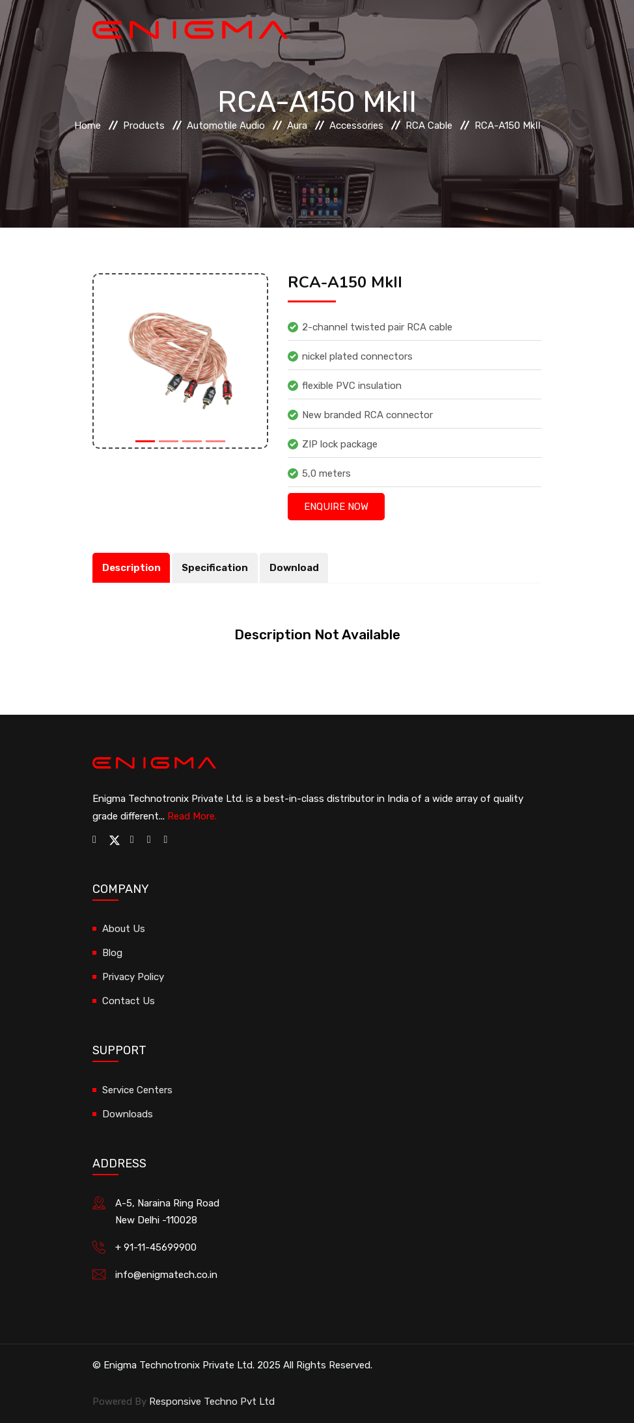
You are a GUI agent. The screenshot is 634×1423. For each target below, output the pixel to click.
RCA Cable (429, 125)
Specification (215, 568)
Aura (297, 125)
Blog (112, 953)
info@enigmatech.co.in (166, 1275)
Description (131, 568)
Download (295, 568)
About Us (123, 929)
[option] (180, 361)
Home (87, 125)
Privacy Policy (133, 977)
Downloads (127, 1114)
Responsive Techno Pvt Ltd (212, 1401)
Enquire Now (336, 506)
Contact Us (128, 1001)
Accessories (356, 125)
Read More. (192, 816)
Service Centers (137, 1090)
